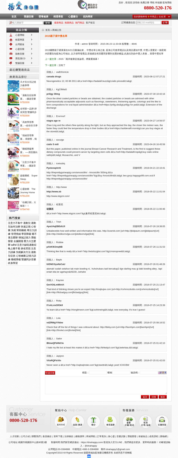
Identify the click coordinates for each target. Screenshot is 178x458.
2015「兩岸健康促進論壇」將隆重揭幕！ (79, 59)
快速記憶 (26, 226)
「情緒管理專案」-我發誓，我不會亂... (28, 137)
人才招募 (14, 436)
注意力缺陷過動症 (27, 244)
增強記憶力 (24, 237)
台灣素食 (19, 44)
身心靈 (111, 436)
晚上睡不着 (14, 248)
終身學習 (13, 263)
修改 (162, 397)
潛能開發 (131, 436)
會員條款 (47, 436)
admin (85, 44)
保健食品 (142, 436)
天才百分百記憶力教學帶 (28, 84)
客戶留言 (90, 22)
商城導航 (90, 436)
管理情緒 (16, 233)
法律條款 (68, 436)
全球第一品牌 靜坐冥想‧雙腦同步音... (28, 110)
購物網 (163, 436)
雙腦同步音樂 (28, 259)
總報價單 (79, 436)
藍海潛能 (167, 2)
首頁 (47, 30)
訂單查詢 (101, 436)
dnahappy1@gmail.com (118, 449)
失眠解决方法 (23, 252)
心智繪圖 (21, 255)
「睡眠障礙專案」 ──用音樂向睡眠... (29, 151)
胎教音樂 (19, 53)
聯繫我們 (36, 436)
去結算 (162, 16)
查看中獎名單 (156, 53)
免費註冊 (144, 2)
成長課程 (153, 436)
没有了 (62, 65)
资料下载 (58, 436)
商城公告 (56, 30)
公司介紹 (25, 436)
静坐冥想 (26, 248)
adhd (14, 244)
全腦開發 (18, 241)
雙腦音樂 (19, 63)
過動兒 (27, 223)
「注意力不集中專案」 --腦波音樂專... (28, 164)
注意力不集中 (15, 223)
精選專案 (19, 39)
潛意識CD (20, 58)
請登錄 (136, 2)
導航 (152, 2)
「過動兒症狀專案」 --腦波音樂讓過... (28, 97)
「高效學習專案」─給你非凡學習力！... (29, 124)
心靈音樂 (19, 49)
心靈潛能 (19, 35)
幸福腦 (158, 2)
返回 (145, 397)
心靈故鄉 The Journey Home (27, 191)
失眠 (13, 230)
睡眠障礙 (16, 259)
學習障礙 (26, 233)
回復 (154, 397)
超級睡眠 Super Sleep (29, 177)
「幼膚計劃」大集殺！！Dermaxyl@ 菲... (28, 204)
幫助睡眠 (21, 230)
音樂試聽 (121, 436)
